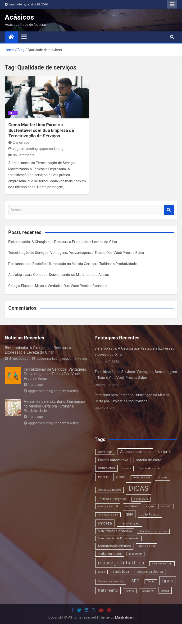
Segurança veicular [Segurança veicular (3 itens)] (111, 581)
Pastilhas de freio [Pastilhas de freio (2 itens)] (162, 563)
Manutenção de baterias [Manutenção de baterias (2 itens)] (153, 531)
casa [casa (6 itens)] (121, 477)
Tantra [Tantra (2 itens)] (151, 581)
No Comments (23, 155)
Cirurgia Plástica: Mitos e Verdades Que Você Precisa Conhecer (58, 286)
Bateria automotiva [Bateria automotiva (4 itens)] (113, 460)
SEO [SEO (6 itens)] (135, 581)
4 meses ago (16, 358)
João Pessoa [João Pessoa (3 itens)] (150, 514)
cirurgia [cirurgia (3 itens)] (162, 477)
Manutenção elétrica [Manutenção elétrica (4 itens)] (114, 546)
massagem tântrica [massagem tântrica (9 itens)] (121, 562)
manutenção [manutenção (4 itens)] (129, 523)
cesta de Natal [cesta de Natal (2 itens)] (141, 477)
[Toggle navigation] (24, 36)
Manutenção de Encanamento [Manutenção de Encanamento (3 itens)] (118, 538)
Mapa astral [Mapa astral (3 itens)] (146, 546)
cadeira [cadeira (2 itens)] (127, 468)
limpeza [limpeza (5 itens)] (105, 523)
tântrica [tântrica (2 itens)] (130, 590)
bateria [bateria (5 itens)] (164, 451)
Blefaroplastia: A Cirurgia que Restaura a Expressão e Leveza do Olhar (62, 242)
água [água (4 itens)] (165, 590)
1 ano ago (33, 384)
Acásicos (19, 17)
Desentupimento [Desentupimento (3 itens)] (109, 489)
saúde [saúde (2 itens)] (101, 571)
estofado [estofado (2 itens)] (166, 506)
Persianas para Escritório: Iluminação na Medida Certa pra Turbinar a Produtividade (72, 264)
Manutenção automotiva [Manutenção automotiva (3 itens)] (115, 531)
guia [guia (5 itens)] (129, 514)
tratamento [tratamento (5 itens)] (108, 590)
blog (12, 113)
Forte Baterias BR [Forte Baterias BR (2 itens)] (108, 514)
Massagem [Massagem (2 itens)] (135, 553)
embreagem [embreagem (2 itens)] (141, 499)
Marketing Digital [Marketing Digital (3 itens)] (110, 553)
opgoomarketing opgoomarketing (35, 149)
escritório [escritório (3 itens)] (132, 506)
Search (169, 210)
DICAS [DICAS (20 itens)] (138, 488)
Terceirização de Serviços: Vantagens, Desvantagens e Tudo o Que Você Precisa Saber (76, 253)
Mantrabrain (124, 617)
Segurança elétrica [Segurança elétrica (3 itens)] (150, 571)
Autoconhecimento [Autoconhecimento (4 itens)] (135, 452)
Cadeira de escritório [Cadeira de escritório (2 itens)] (150, 468)
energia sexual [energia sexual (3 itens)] (108, 506)
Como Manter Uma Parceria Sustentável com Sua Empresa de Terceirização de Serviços (41, 130)
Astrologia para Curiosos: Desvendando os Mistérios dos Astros (58, 275)
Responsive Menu (172, 4)
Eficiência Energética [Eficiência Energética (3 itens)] (112, 499)
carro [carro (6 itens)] (103, 477)
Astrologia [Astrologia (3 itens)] (105, 452)
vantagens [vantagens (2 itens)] (148, 590)
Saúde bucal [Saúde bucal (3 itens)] (121, 571)
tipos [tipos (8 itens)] (167, 581)
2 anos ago (18, 142)
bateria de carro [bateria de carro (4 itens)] (148, 460)
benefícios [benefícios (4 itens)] (106, 468)
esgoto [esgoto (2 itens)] (150, 506)
